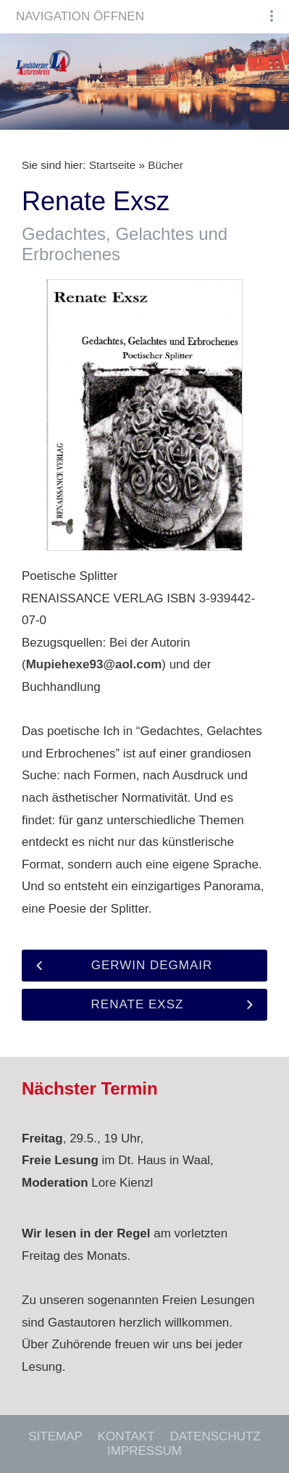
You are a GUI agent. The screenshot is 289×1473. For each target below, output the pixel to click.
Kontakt (126, 1436)
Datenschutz (214, 1436)
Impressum (144, 1451)
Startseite (112, 165)
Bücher (165, 165)
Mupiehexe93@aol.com (94, 664)
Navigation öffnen (80, 16)
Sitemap (55, 1436)
